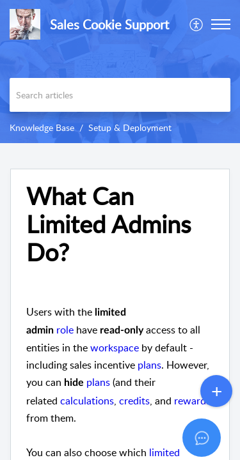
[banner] (120, 71)
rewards (192, 401)
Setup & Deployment (130, 127)
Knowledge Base (42, 127)
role (65, 330)
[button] (196, 24)
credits (134, 401)
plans (149, 365)
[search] (120, 95)
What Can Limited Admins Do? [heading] (108, 224)
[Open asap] (214, 434)
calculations (87, 401)
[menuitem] (196, 24)
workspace (114, 348)
